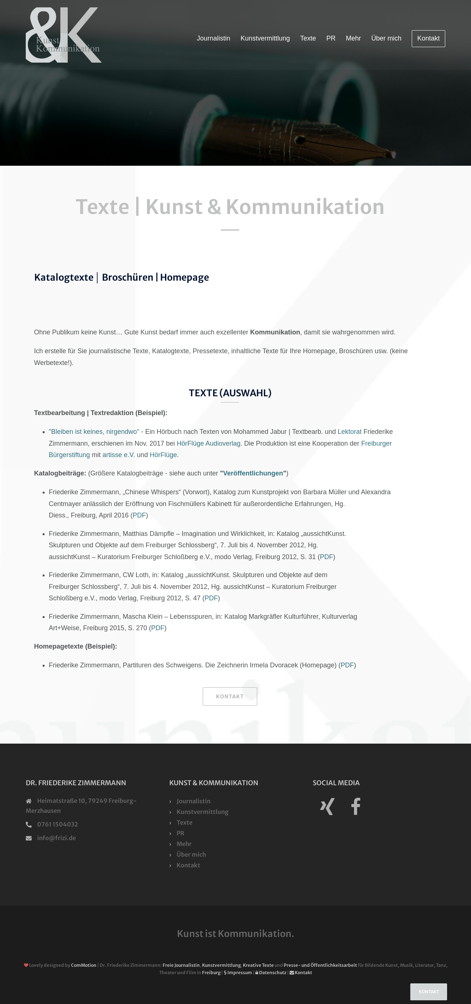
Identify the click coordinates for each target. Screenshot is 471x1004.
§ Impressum (238, 972)
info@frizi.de (56, 838)
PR (331, 38)
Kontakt (428, 38)
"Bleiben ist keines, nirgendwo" (94, 431)
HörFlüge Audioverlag (208, 443)
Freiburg (211, 972)
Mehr (353, 38)
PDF (139, 515)
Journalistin (213, 38)
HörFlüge (163, 455)
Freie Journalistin (181, 965)
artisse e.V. (119, 455)
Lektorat (350, 431)
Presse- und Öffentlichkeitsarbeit (320, 965)
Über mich (386, 38)
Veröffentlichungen (253, 473)
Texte (308, 38)
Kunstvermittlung (265, 38)
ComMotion (83, 965)
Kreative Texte (258, 965)
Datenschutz (270, 972)
